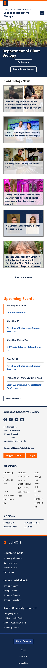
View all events (13, 398)
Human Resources (32, 522)
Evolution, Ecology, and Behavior (23, 476)
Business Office (10, 526)
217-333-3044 (9, 437)
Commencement (15, 312)
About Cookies (23, 641)
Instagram (5, 419)
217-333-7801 (23, 487)
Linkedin (16, 419)
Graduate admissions (23, 69)
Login (32, 455)
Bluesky (22, 419)
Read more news (23, 277)
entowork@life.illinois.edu (8, 499)
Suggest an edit (14, 455)
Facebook (10, 419)
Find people (23, 62)
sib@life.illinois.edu (17, 440)
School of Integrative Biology (16, 14)
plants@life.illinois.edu (38, 502)
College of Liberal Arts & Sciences (18, 9)
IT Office (28, 526)
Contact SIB (8, 522)
